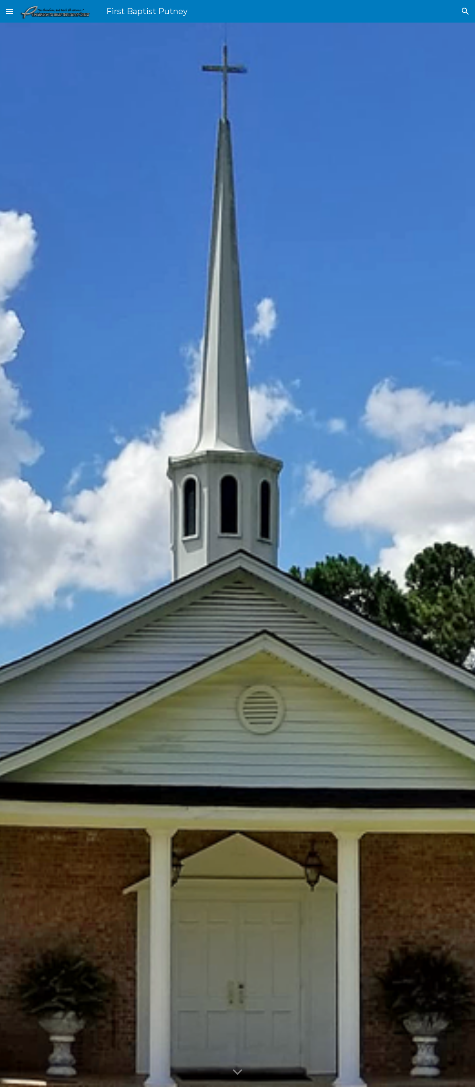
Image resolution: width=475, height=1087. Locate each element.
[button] (9, 11)
